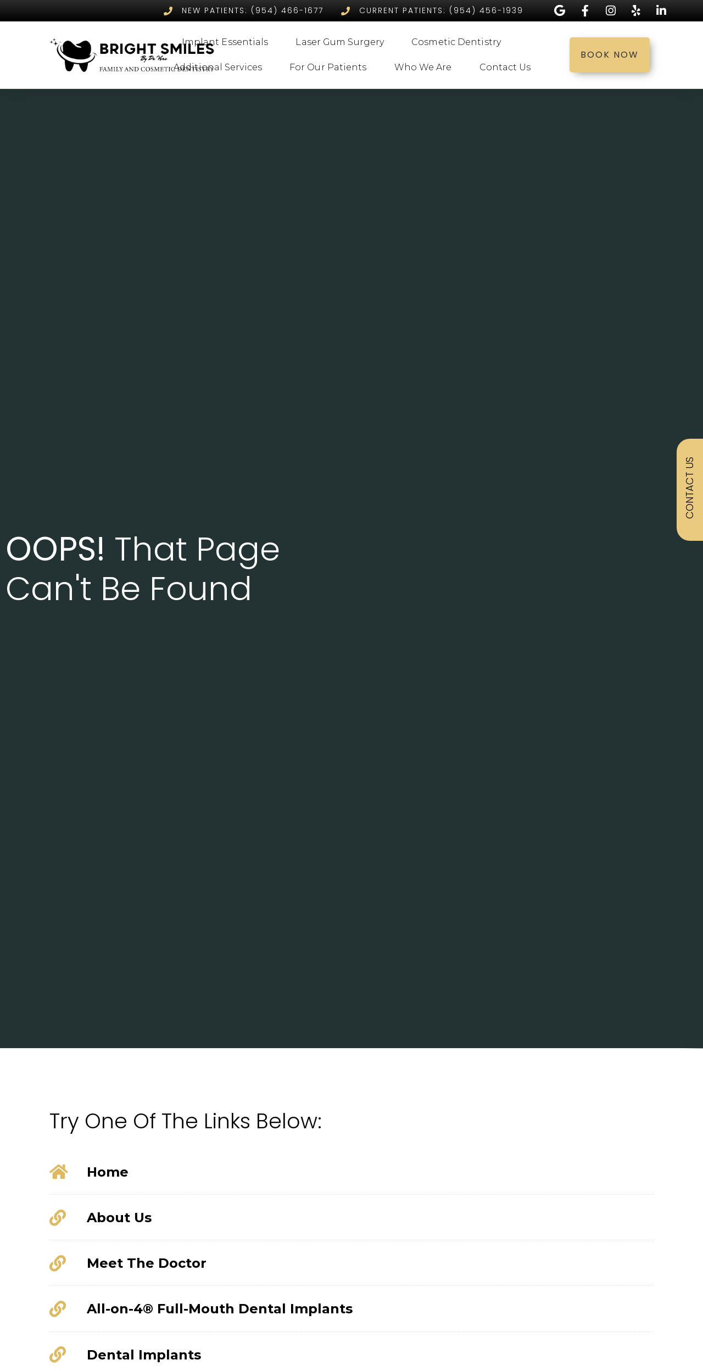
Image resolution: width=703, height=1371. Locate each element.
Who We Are (425, 67)
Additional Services (220, 67)
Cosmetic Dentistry (458, 42)
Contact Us (508, 67)
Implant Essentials (228, 42)
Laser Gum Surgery (342, 42)
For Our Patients (330, 67)
